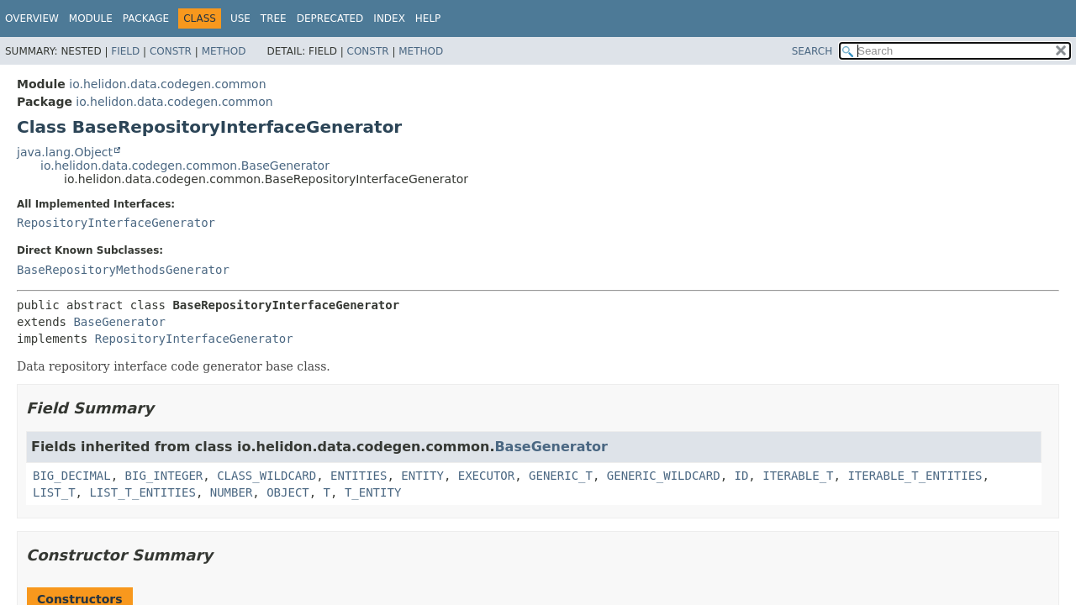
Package (146, 18)
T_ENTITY (373, 492)
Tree (274, 18)
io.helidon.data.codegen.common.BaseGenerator (185, 165)
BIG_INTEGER (164, 475)
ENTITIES (358, 475)
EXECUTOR (486, 475)
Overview (32, 18)
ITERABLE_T (797, 475)
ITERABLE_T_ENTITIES (914, 475)
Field (125, 51)
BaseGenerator (119, 322)
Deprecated (330, 18)
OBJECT (287, 492)
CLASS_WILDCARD (266, 475)
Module (91, 18)
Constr (171, 51)
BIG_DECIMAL (72, 475)
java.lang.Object (65, 152)
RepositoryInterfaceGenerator (116, 222)
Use (240, 18)
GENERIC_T (561, 475)
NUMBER (231, 492)
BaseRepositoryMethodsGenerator (123, 269)
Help (428, 18)
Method (224, 51)
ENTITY (422, 475)
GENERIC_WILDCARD (663, 475)
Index (389, 18)
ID (742, 475)
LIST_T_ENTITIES (142, 492)
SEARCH (812, 51)
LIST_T (54, 492)
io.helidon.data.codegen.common (167, 84)
